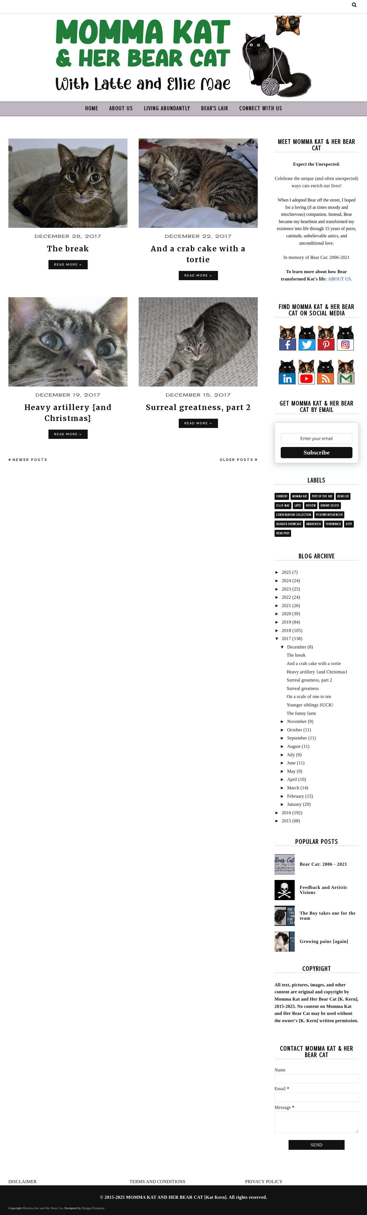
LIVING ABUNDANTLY (167, 108)
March (293, 787)
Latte (297, 505)
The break (68, 249)
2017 (286, 638)
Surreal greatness (303, 688)
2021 (286, 605)
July (291, 754)
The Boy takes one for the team (328, 916)
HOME (91, 108)
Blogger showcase (288, 524)
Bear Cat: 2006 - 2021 (323, 864)
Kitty (349, 524)
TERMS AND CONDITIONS (157, 1181)
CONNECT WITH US (260, 108)
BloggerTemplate (93, 1208)
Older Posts (237, 460)
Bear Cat (343, 496)
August (294, 746)
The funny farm (301, 713)
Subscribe (317, 452)
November (297, 721)
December (296, 647)
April (292, 779)
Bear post (282, 533)
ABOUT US (121, 108)
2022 (286, 597)
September (297, 738)
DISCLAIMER (22, 1181)
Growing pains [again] (324, 941)
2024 (286, 580)
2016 (286, 812)
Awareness (313, 524)
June (291, 762)
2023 (286, 589)
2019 (286, 622)
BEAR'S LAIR (214, 108)
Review (311, 505)
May (291, 771)
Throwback (333, 524)
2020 (286, 613)
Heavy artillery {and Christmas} (317, 671)
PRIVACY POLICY (264, 1181)
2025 (286, 572)
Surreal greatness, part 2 (198, 407)
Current (281, 496)
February (295, 796)
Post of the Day (322, 496)
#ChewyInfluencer (329, 515)
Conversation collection (293, 515)
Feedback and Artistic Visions (324, 890)
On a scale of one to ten (309, 696)
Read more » (68, 264)
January (294, 804)
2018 (286, 630)
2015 (286, 820)
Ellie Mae (283, 505)
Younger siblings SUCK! (310, 705)
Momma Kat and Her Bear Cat (43, 1208)
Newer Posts (30, 460)
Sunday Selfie (329, 505)
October (294, 729)
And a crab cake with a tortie (314, 663)
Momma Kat (299, 496)
